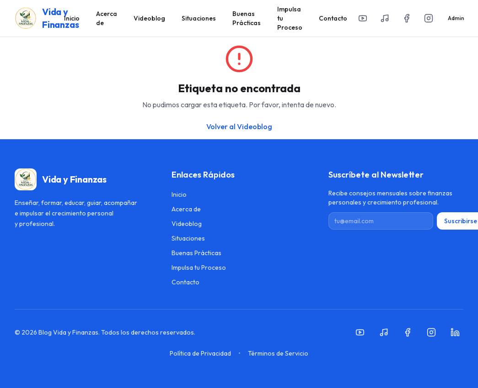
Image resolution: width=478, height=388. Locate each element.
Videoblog (149, 18)
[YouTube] (362, 18)
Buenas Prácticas (246, 18)
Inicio (72, 18)
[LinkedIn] (455, 332)
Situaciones (199, 18)
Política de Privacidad (200, 353)
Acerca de (106, 18)
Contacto (333, 18)
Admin (456, 18)
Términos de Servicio (278, 353)
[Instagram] (428, 18)
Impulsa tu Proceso (289, 18)
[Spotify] (384, 18)
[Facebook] (406, 18)
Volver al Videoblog (239, 126)
